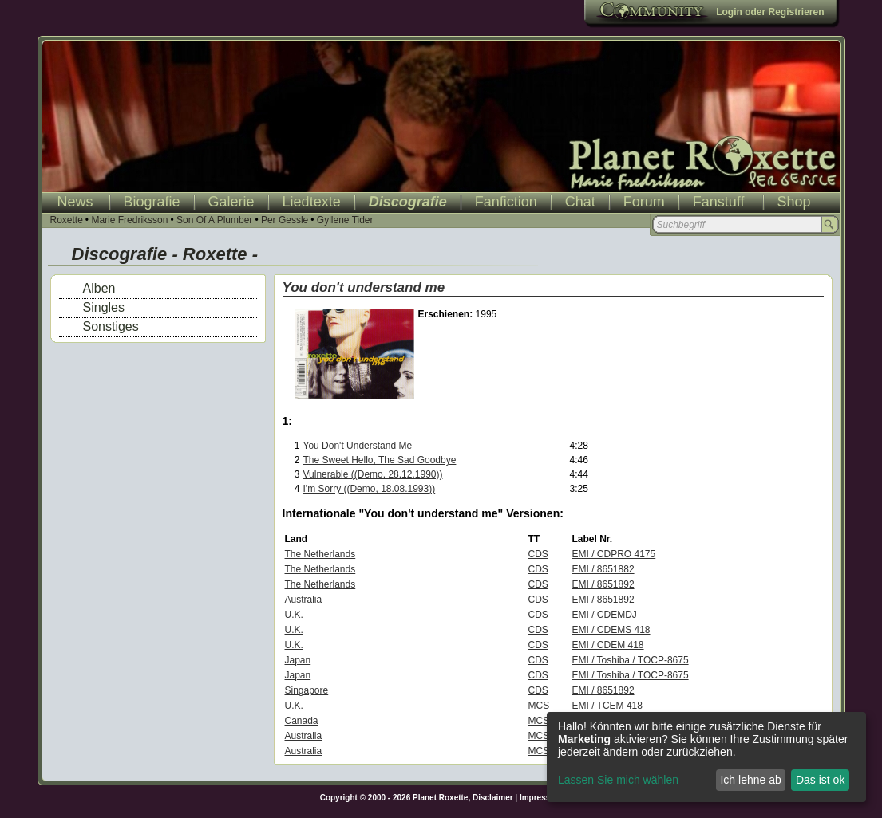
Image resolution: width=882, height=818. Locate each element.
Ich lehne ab (750, 779)
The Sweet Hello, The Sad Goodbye (380, 460)
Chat (580, 202)
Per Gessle (284, 220)
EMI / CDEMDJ (604, 614)
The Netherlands (320, 554)
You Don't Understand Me (358, 445)
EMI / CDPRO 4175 (614, 554)
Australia (303, 599)
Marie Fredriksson (129, 220)
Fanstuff (719, 202)
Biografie (152, 202)
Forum (644, 202)
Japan (298, 660)
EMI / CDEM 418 (608, 645)
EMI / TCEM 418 (607, 705)
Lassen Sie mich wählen (618, 779)
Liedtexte (312, 202)
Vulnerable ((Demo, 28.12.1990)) (373, 474)
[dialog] (706, 757)
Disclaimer (493, 797)
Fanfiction (506, 202)
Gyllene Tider (345, 220)
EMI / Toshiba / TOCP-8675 (630, 660)
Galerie (231, 202)
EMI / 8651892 (603, 584)
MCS (539, 705)
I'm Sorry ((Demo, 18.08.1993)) (369, 488)
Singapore (307, 690)
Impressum (541, 797)
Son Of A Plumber (214, 220)
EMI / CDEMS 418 (611, 629)
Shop (794, 202)
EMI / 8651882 (603, 569)
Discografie (408, 202)
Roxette (66, 220)
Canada (301, 720)
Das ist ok (820, 779)
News (75, 202)
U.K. (294, 614)
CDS (538, 554)
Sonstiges (111, 326)
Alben (99, 288)
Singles (104, 307)
